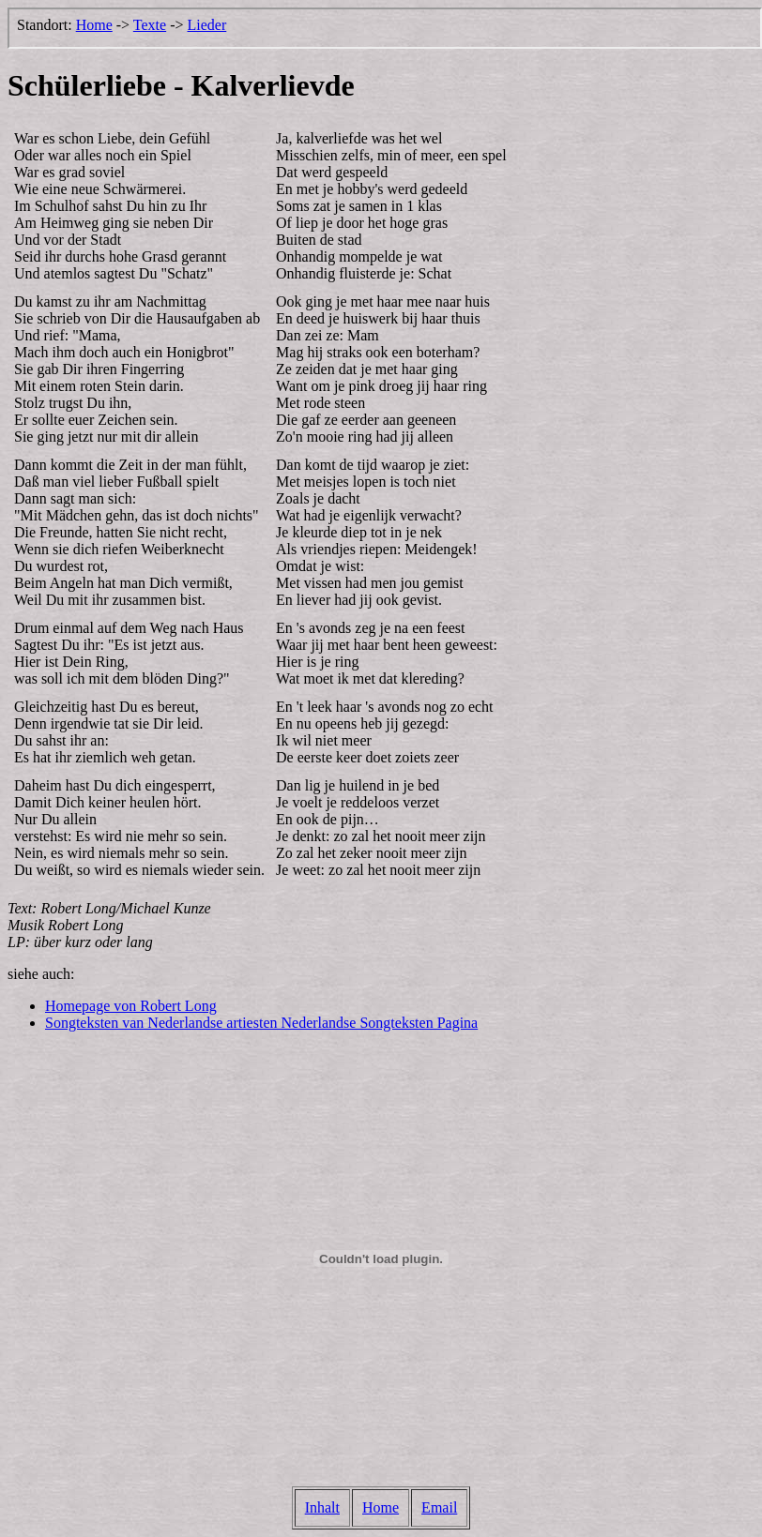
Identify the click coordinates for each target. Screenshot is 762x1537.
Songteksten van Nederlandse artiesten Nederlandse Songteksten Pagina (261, 1023)
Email (439, 1507)
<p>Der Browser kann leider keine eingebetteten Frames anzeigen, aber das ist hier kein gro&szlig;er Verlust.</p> (385, 28)
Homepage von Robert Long (131, 1006)
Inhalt (322, 1507)
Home (380, 1507)
